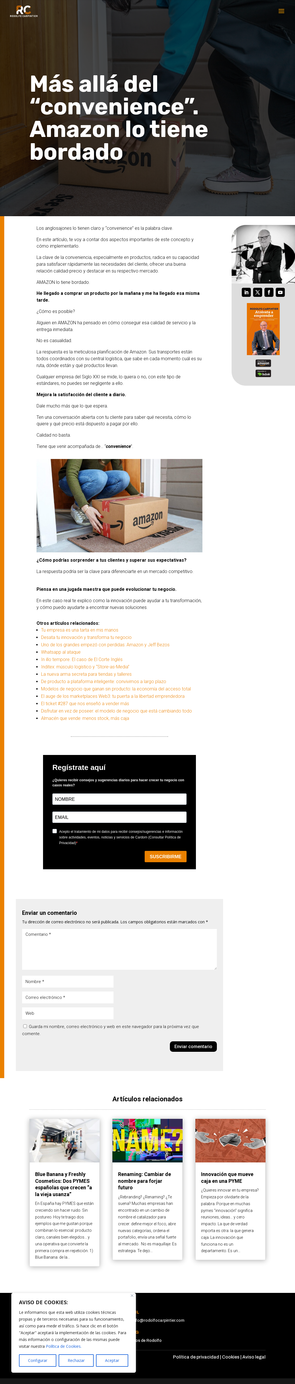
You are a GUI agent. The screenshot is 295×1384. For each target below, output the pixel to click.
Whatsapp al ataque (61, 652)
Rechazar (76, 1360)
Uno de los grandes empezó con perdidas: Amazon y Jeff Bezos (105, 644)
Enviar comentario (193, 1046)
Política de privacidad (196, 1357)
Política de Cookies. (64, 1346)
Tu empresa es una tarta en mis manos (79, 630)
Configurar (37, 1360)
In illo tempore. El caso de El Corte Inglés (82, 659)
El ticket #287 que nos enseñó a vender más (85, 703)
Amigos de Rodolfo (144, 1340)
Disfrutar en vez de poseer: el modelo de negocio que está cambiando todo (116, 711)
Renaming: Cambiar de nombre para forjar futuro (144, 1180)
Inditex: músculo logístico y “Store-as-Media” (85, 667)
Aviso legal (254, 1357)
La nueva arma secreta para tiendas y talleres (86, 674)
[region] (73, 1333)
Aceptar (112, 1360)
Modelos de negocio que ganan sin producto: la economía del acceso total (116, 689)
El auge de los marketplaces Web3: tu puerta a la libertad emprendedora (113, 696)
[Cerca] (132, 1295)
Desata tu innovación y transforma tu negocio (86, 637)
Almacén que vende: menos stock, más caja (85, 718)
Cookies (231, 1357)
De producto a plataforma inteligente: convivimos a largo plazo (103, 681)
